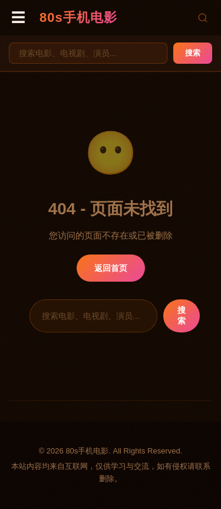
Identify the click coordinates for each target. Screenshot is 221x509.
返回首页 (110, 268)
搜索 (192, 52)
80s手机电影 (78, 17)
